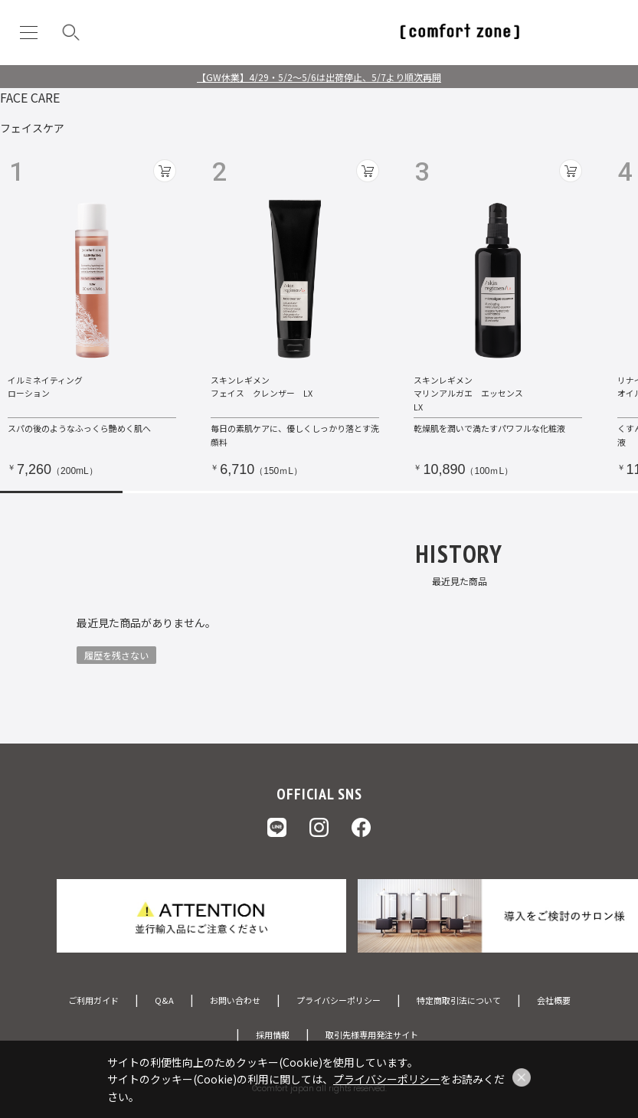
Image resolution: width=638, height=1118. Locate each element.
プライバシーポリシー (338, 1000)
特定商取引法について (459, 1000)
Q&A (164, 1000)
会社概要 (554, 1000)
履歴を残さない (116, 655)
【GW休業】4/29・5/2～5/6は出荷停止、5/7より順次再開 (319, 76)
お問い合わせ (235, 1000)
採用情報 (273, 1034)
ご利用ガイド (93, 1000)
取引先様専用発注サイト (372, 1034)
